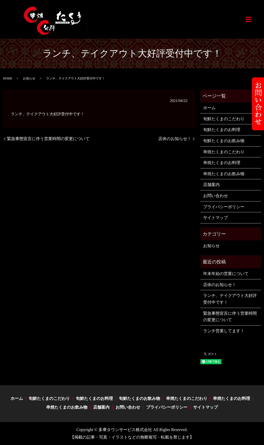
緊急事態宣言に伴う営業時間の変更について (48, 138)
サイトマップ (215, 217)
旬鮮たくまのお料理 (221, 129)
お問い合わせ (215, 195)
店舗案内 (211, 184)
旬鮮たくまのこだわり (223, 119)
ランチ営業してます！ (223, 331)
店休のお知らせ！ (174, 138)
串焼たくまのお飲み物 (223, 174)
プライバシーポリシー (223, 207)
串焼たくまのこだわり (223, 152)
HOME (7, 78)
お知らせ (29, 78)
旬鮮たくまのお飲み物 (223, 141)
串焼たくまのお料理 (221, 162)
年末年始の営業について (226, 273)
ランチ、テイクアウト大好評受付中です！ (230, 298)
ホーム (209, 108)
